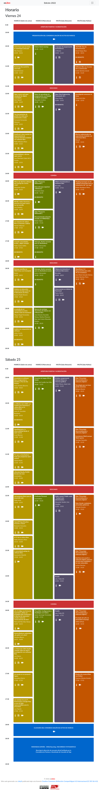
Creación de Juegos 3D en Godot (43, 379)
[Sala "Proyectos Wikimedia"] (40, 182)
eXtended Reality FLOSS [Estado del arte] (22, 473)
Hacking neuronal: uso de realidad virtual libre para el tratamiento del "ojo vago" (84, 183)
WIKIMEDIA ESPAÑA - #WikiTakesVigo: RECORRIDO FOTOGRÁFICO (53, 747)
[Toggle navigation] (92, 3)
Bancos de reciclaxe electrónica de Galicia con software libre (43, 310)
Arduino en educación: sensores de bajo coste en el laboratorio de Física (22, 290)
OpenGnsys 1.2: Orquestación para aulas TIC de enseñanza (83, 270)
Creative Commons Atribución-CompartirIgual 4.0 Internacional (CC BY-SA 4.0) (70, 781)
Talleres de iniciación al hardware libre (62, 182)
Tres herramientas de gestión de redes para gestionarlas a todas (21, 116)
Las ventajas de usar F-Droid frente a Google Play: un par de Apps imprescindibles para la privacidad (22, 703)
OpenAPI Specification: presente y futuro (21, 522)
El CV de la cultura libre (21, 537)
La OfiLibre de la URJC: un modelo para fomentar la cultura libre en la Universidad (22, 406)
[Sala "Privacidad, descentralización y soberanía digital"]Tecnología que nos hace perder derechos (83, 382)
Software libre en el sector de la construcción (84, 67)
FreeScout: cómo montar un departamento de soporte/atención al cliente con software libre (23, 136)
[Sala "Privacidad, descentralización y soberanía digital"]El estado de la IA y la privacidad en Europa (82, 615)
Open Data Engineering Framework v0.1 (62, 95)
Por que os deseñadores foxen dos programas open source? (22, 456)
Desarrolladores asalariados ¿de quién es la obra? (23, 634)
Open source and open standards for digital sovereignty (21, 96)
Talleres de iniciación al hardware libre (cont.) (62, 270)
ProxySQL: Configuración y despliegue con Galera (43, 612)
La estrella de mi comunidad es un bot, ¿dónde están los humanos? (22, 310)
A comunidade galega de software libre (22, 552)
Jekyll (20, 781)
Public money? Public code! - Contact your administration (63, 498)
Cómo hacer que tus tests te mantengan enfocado (22, 47)
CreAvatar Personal (41, 496)
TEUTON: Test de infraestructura (81, 47)
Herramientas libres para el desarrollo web (22, 497)
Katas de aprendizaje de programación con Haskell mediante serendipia (43, 96)
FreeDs (57, 576)
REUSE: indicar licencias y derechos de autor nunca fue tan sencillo (22, 203)
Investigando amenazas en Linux (84, 95)
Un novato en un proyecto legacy (22, 675)
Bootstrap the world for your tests (21, 67)
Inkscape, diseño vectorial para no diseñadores (43, 242)
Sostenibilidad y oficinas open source (21, 155)
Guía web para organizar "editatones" (42, 187)
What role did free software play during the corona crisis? (23, 183)
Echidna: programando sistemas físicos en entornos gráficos (62, 379)
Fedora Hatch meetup (41, 47)
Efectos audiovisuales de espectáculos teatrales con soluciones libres (84, 136)
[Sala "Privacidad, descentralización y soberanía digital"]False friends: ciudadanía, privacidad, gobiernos (83, 500)
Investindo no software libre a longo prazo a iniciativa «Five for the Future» (21, 380)
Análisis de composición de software (22, 330)
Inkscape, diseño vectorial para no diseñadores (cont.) (43, 270)
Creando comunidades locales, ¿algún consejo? (21, 242)
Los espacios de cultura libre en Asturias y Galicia (22, 222)
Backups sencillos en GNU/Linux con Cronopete (22, 270)
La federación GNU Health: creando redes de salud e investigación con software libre (22, 651)
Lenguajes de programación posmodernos (63, 47)
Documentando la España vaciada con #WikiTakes (43, 217)
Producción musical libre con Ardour (83, 675)
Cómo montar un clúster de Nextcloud (63, 290)
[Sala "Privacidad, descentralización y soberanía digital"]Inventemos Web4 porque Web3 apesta (84, 433)
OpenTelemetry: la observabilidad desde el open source (21, 431)
